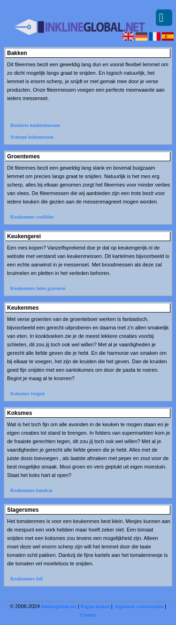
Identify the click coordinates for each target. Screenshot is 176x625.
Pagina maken (95, 606)
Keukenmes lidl (26, 578)
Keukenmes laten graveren (37, 288)
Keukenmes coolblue (32, 216)
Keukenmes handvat (31, 490)
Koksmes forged (27, 393)
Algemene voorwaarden (138, 606)
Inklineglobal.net (59, 606)
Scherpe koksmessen (31, 137)
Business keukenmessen (35, 125)
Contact (88, 614)
